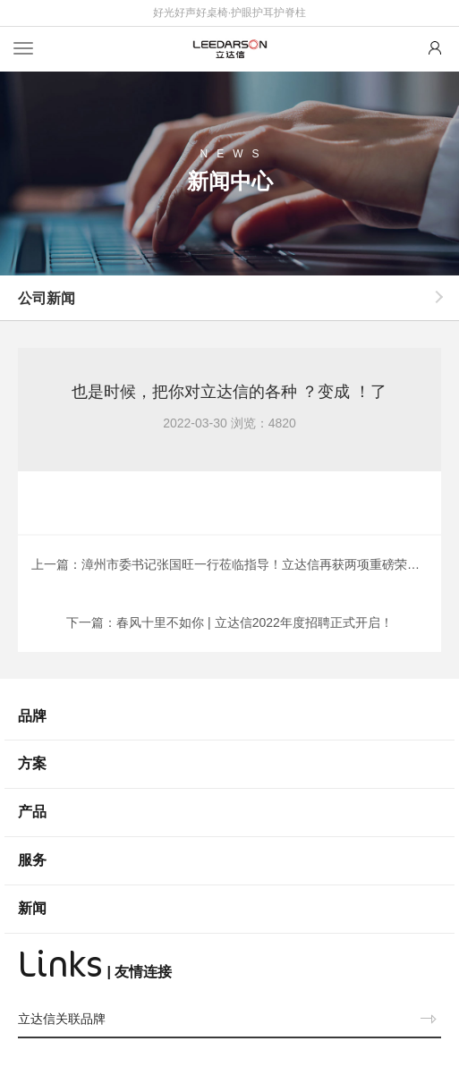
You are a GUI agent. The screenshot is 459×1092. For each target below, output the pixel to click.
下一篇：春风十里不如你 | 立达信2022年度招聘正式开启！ (229, 622)
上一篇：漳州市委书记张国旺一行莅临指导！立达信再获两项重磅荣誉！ (231, 564)
